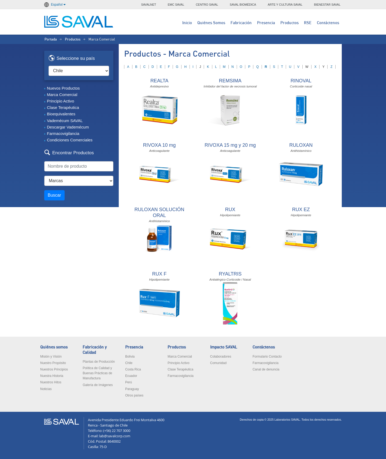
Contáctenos (328, 23)
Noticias (46, 389)
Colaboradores (220, 356)
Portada (50, 39)
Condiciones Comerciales (69, 140)
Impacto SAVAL (223, 347)
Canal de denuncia (266, 369)
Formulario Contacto (267, 356)
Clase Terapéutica (63, 107)
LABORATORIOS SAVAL (79, 22)
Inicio (187, 23)
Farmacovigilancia (63, 133)
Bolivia (130, 356)
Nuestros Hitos (50, 382)
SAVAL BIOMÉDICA (243, 4)
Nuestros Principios (54, 369)
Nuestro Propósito (53, 363)
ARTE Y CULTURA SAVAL (285, 4)
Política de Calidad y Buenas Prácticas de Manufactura (97, 373)
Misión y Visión (51, 356)
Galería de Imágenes (98, 385)
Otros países (134, 395)
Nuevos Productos (63, 88)
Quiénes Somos (211, 23)
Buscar (54, 195)
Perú (128, 382)
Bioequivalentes (61, 114)
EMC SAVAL (176, 4)
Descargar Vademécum (68, 127)
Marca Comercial (62, 94)
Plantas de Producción (99, 361)
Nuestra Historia (51, 376)
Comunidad (218, 363)
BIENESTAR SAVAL (327, 4)
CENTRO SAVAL (207, 4)
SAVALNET (148, 4)
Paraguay (132, 389)
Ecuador (131, 376)
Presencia (266, 23)
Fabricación (241, 23)
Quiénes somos (54, 347)
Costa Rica (133, 369)
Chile (128, 363)
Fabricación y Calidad (95, 349)
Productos (289, 23)
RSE (307, 23)
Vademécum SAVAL (65, 120)
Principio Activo (60, 101)
